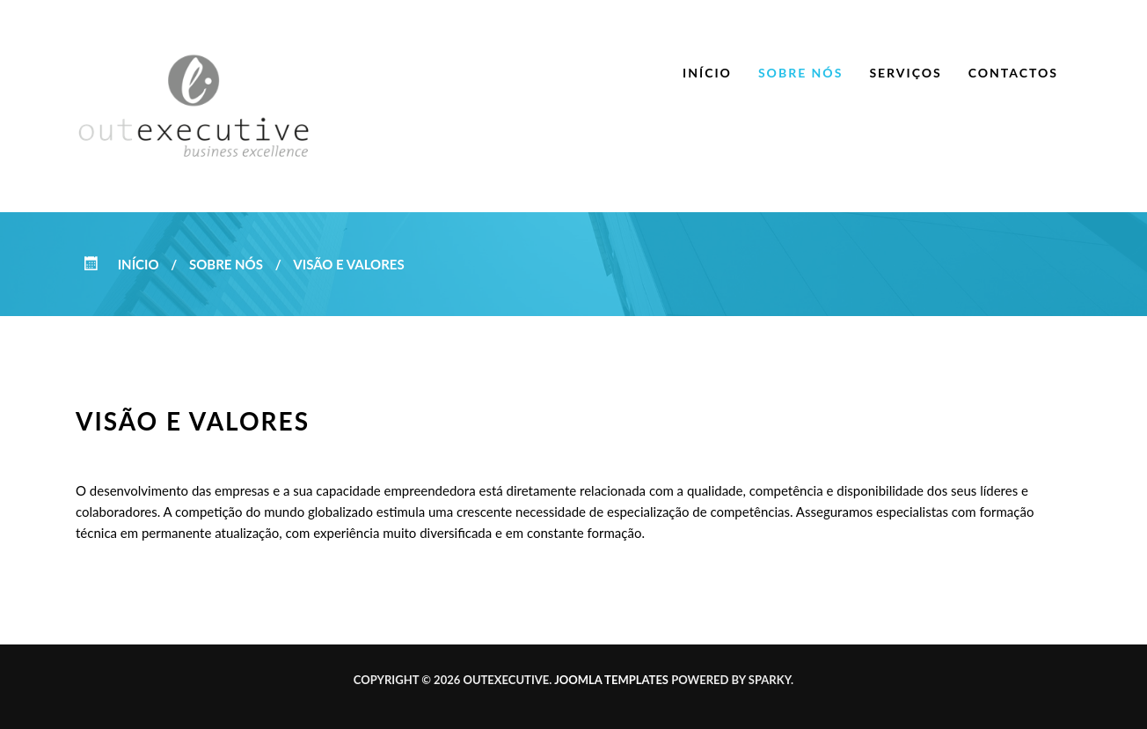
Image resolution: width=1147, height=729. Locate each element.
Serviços (905, 72)
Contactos (1013, 72)
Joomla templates (611, 680)
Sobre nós (800, 72)
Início (707, 72)
